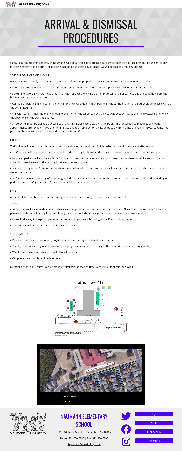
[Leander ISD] (154, 432)
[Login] (154, 414)
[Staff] (154, 423)
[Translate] (154, 441)
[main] (91, 32)
